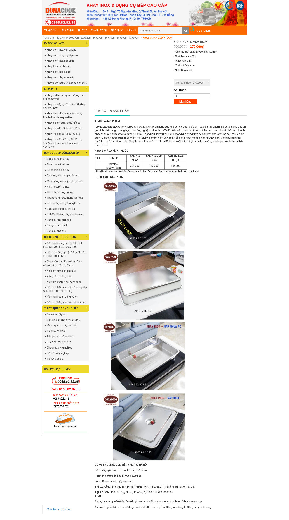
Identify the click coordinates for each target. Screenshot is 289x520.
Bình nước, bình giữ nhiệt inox (63, 203)
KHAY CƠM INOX (65, 43)
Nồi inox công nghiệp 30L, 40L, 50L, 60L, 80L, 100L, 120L (64, 254)
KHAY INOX (65, 88)
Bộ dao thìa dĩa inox (58, 170)
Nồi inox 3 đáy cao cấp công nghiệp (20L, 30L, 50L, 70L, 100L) (65, 289)
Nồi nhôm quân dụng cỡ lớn (62, 296)
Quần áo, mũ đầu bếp (59, 342)
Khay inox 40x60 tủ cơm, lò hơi (64, 128)
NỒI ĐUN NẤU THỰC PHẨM (65, 236)
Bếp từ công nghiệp (58, 353)
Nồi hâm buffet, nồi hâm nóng (64, 281)
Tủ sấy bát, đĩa (55, 358)
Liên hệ (131, 30)
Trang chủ (51, 30)
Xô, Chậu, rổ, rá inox (58, 186)
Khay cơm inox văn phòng (61, 49)
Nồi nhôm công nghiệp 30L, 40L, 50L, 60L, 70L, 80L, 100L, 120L (63, 245)
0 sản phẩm (204, 30)
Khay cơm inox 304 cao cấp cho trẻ (67, 82)
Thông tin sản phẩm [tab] (112, 111)
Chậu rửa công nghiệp (59, 347)
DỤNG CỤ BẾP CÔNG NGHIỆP (65, 152)
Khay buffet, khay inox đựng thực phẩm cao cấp (64, 97)
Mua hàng (185, 101)
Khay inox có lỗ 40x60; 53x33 (63, 133)
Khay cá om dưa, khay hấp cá (63, 122)
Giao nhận (117, 30)
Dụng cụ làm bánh (57, 225)
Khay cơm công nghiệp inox (62, 55)
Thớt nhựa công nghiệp (60, 192)
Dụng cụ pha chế (56, 230)
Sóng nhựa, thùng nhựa (60, 336)
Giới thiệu (68, 30)
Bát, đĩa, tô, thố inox (58, 158)
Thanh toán (99, 30)
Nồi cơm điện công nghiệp (61, 270)
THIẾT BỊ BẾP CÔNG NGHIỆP (65, 308)
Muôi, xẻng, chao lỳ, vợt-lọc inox (65, 181)
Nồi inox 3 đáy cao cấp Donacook (65, 302)
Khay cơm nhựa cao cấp (60, 77)
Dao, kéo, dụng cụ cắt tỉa (61, 208)
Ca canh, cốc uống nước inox (63, 175)
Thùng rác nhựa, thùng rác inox (65, 197)
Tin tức (82, 30)
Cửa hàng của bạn (59, 509)
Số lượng (180, 90)
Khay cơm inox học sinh (60, 60)
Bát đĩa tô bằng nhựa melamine (65, 214)
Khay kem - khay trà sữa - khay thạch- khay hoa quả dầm (62, 115)
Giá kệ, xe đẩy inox (57, 314)
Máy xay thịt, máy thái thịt (61, 325)
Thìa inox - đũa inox (58, 164)
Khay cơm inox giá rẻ (58, 71)
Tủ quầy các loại (56, 330)
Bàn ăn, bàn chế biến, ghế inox (64, 319)
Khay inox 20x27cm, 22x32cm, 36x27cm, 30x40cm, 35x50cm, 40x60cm (98, 37)
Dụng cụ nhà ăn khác (59, 219)
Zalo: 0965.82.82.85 (65, 389)
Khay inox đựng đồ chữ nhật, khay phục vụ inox (64, 106)
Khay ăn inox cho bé (58, 66)
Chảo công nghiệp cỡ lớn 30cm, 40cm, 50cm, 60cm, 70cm (63, 263)
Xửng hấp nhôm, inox (59, 276)
